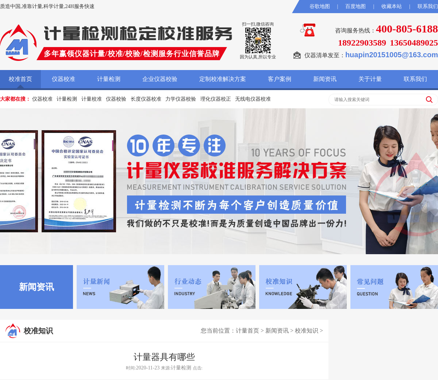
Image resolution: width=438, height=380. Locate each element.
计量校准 (91, 99)
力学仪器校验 (180, 99)
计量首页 (247, 330)
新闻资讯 (325, 79)
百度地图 (355, 6)
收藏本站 (391, 6)
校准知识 (306, 330)
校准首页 (20, 79)
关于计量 (370, 79)
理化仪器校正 (215, 99)
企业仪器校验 (159, 79)
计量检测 (108, 79)
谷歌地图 (320, 6)
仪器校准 (63, 79)
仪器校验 (116, 99)
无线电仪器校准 (253, 99)
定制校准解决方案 (222, 79)
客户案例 (279, 79)
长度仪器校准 (146, 99)
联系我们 (428, 6)
